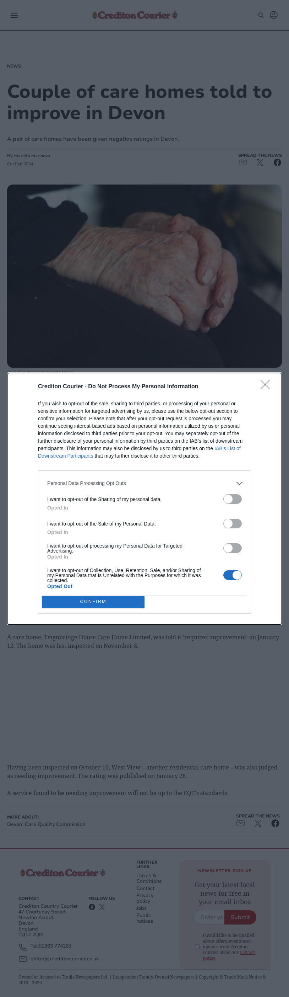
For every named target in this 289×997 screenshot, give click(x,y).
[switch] (232, 499)
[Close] (267, 387)
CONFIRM (93, 601)
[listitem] (144, 483)
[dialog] (144, 498)
